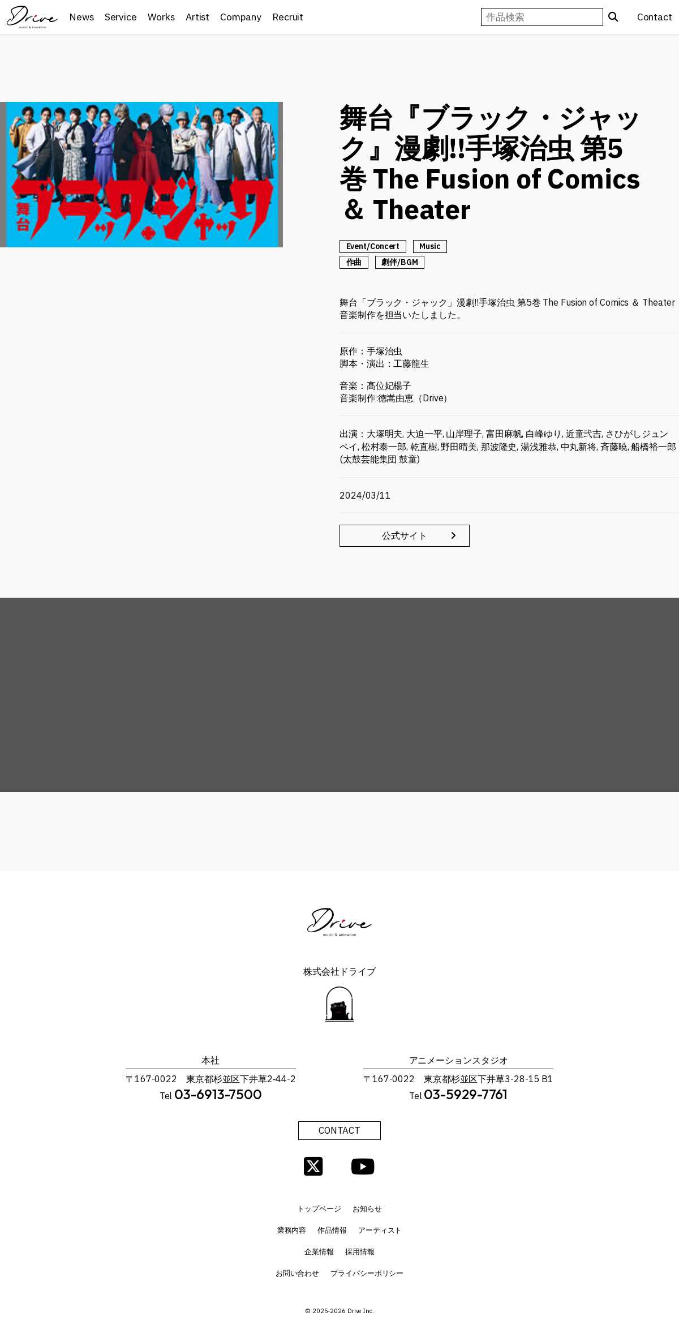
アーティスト (380, 1233)
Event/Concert (373, 246)
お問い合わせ (297, 1276)
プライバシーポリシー (366, 1276)
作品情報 (332, 1233)
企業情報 (319, 1255)
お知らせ (367, 1212)
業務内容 (292, 1233)
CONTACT (339, 1132)
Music (430, 246)
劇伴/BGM (399, 262)
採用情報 (360, 1255)
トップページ (319, 1212)
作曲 (354, 262)
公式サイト (447, 536)
